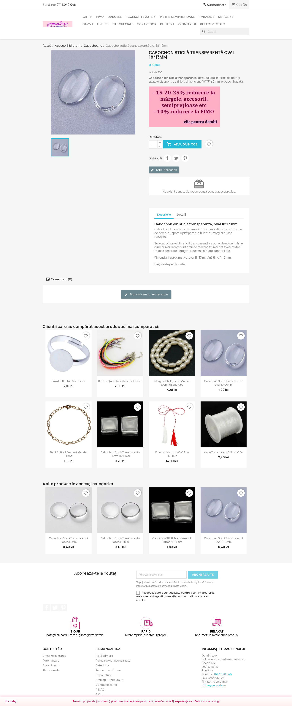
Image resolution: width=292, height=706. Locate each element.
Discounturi (103, 675)
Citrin (88, 17)
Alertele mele (51, 670)
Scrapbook (146, 24)
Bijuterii (167, 24)
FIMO (100, 17)
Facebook (46, 607)
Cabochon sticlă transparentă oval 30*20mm (223, 383)
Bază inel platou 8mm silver (68, 381)
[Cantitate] (153, 144)
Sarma (88, 24)
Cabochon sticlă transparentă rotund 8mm (68, 540)
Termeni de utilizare (108, 670)
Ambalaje (206, 17)
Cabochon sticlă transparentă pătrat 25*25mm (171, 540)
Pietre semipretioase (177, 17)
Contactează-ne (106, 684)
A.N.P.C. (100, 689)
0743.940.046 (66, 5)
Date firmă (102, 665)
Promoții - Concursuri (109, 680)
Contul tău (52, 649)
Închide (11, 701)
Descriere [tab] (164, 215)
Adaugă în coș (182, 144)
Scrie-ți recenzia (163, 170)
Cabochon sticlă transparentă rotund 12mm (120, 540)
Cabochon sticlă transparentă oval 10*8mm (223, 540)
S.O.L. (99, 694)
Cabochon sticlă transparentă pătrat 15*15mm (120, 454)
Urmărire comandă (54, 655)
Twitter (55, 607)
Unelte (103, 24)
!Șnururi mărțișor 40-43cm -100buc (172, 454)
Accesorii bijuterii (141, 17)
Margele (114, 17)
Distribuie (167, 158)
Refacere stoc (212, 24)
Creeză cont (51, 665)
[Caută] (224, 31)
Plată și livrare (104, 655)
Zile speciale (123, 24)
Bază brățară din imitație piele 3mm (120, 381)
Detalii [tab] (181, 215)
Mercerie (225, 17)
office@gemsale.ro (214, 685)
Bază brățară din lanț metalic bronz (68, 454)
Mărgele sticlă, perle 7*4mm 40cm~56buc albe (171, 383)
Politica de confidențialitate (113, 660)
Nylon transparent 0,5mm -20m (223, 452)
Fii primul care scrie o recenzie (146, 295)
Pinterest (185, 158)
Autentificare (51, 660)
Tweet (176, 158)
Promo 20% (187, 24)
